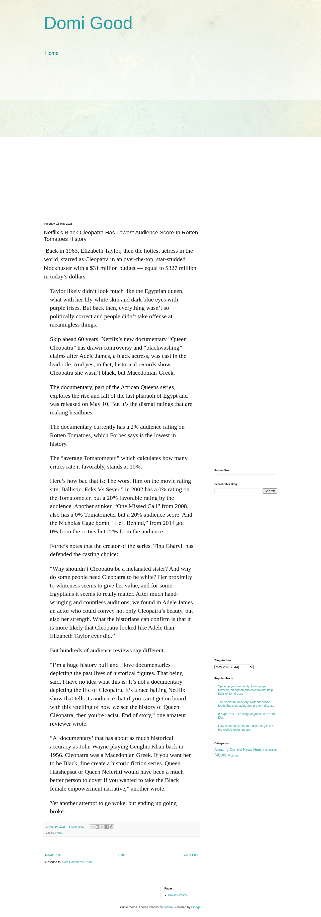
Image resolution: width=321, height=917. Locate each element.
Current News (241, 749)
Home (51, 53)
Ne (275, 749)
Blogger (196, 907)
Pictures (233, 755)
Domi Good (88, 23)
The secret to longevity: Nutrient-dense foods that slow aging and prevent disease (246, 703)
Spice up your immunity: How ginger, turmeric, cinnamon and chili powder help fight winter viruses (245, 690)
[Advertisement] (160, 102)
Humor (269, 749)
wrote (79, 723)
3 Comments (76, 826)
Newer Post (53, 855)
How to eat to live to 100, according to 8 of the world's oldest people (246, 727)
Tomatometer (99, 458)
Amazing (221, 749)
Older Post (191, 855)
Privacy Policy (177, 895)
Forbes (118, 435)
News (58, 832)
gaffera (168, 907)
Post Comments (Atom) (78, 862)
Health (258, 749)
